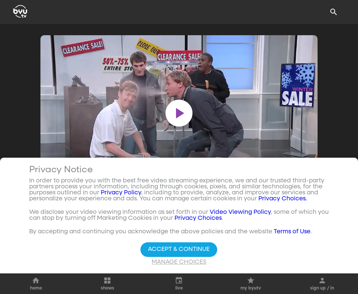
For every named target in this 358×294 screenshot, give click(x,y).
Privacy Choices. (282, 199)
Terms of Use (292, 232)
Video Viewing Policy (240, 212)
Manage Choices (179, 262)
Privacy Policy (121, 193)
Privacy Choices (198, 218)
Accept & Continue (179, 249)
